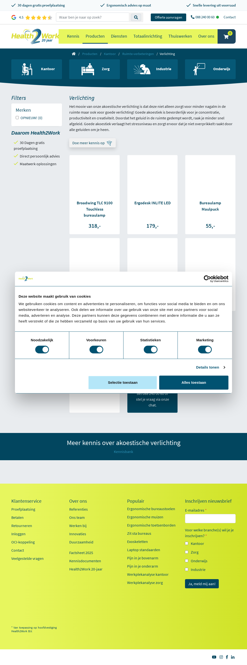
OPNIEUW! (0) (31, 117)
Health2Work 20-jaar (86, 569)
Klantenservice (26, 501)
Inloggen (18, 533)
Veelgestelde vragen (27, 558)
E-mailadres (196, 510)
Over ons (206, 36)
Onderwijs (199, 560)
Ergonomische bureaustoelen (151, 508)
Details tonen (207, 367)
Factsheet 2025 (81, 552)
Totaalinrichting (147, 36)
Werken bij (78, 525)
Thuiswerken (180, 36)
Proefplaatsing (23, 509)
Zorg (195, 552)
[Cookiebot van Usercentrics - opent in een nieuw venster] (207, 278)
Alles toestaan (194, 382)
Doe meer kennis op (88, 142)
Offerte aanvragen (168, 17)
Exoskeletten (137, 541)
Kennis (73, 36)
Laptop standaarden (143, 549)
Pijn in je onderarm (142, 566)
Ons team (77, 517)
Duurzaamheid (81, 542)
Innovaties (77, 533)
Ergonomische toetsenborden (151, 525)
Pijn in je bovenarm (142, 557)
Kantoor (110, 54)
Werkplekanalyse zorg (145, 582)
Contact (230, 17)
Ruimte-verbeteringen (138, 54)
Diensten (119, 36)
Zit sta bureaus (139, 533)
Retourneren (21, 525)
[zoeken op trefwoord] (92, 17)
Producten (95, 36)
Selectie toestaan (123, 382)
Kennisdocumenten (85, 560)
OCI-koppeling (23, 542)
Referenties (78, 509)
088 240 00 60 (205, 17)
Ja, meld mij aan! (202, 583)
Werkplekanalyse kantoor (148, 574)
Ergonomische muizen (145, 516)
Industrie (198, 569)
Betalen (17, 517)
